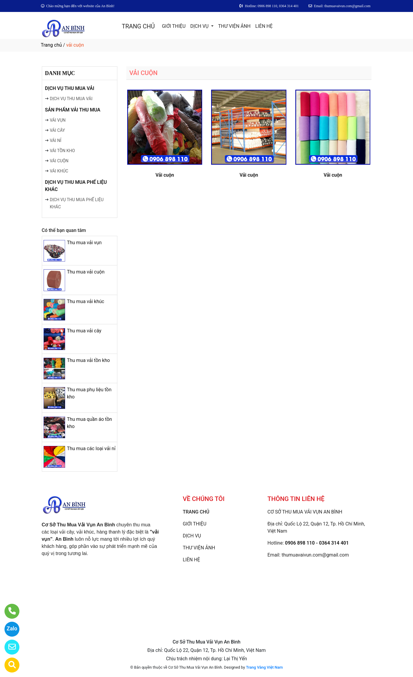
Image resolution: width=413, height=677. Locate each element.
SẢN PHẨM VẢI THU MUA (72, 110)
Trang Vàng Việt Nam (264, 667)
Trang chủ (51, 45)
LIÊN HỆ (264, 26)
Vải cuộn (165, 175)
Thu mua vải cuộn (86, 272)
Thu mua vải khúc (85, 301)
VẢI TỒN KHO (62, 150)
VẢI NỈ (56, 140)
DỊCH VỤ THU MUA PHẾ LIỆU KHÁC (76, 185)
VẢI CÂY (57, 130)
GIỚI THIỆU (173, 26)
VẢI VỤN (58, 120)
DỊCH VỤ (200, 26)
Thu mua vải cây (84, 331)
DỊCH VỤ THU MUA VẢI (69, 88)
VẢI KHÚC (59, 171)
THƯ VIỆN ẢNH (234, 26)
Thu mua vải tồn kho (88, 360)
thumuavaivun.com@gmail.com (315, 555)
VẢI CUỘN (59, 160)
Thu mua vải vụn (84, 242)
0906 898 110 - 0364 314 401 (317, 543)
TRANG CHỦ (138, 26)
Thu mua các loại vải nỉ (91, 448)
